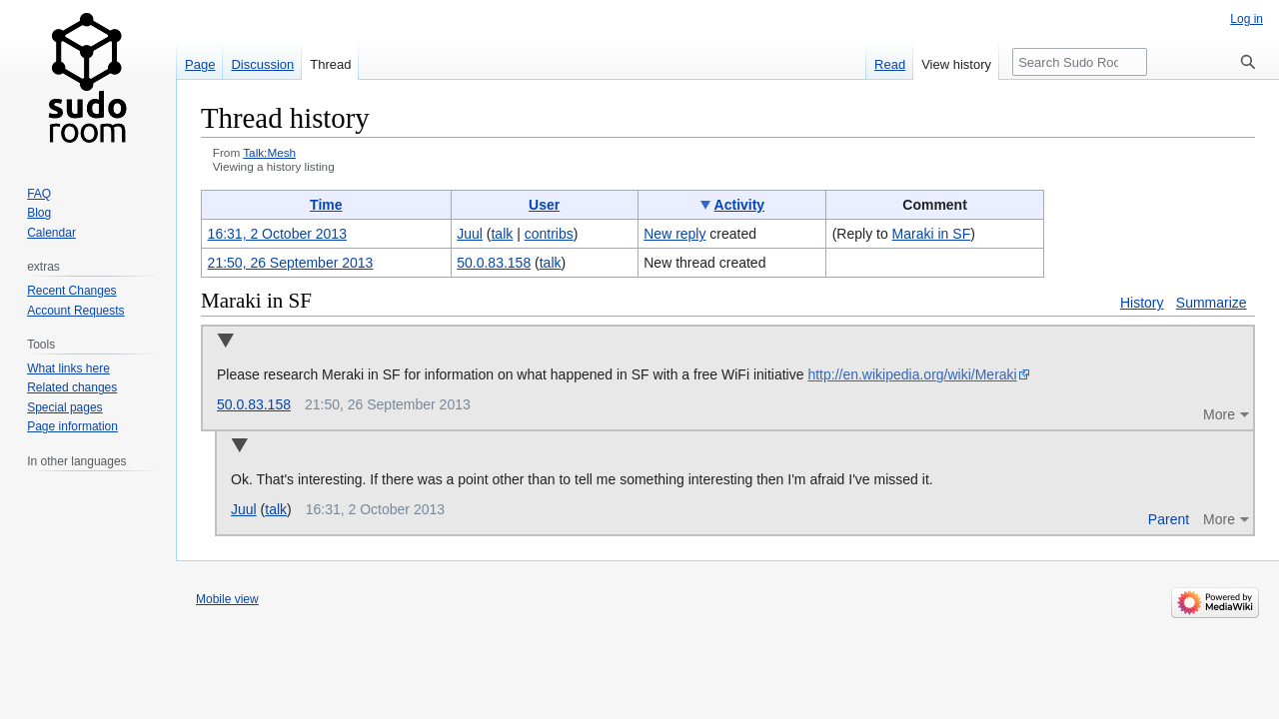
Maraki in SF (931, 234)
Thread (330, 64)
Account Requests (75, 311)
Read (889, 64)
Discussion (262, 64)
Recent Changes (71, 291)
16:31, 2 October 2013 (277, 234)
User (544, 205)
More (1219, 414)
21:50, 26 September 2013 (291, 263)
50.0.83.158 (254, 404)
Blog (39, 213)
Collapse (225, 342)
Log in (1246, 19)
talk (502, 234)
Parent (1168, 519)
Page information (72, 426)
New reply (674, 234)
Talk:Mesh (269, 152)
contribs (549, 234)
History (1142, 303)
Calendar (51, 233)
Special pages (64, 407)
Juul (244, 509)
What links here (68, 368)
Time (326, 205)
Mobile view (227, 599)
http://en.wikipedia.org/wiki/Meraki (911, 374)
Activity (739, 205)
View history (956, 64)
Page (200, 64)
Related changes (72, 387)
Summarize (1211, 303)
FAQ (39, 194)
